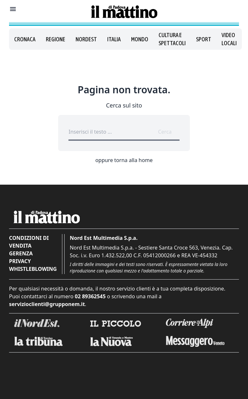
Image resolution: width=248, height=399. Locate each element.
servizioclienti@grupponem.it (47, 304)
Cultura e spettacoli (172, 39)
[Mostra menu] (13, 9)
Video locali (229, 39)
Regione (55, 39)
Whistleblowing (33, 268)
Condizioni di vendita (29, 241)
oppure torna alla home (124, 160)
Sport (203, 39)
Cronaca (25, 39)
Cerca (164, 131)
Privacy (20, 261)
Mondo (139, 39)
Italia (114, 39)
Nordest (86, 39)
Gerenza (21, 253)
